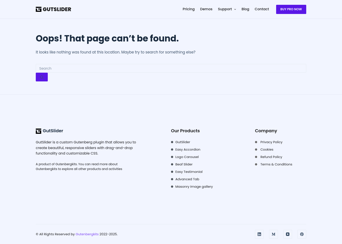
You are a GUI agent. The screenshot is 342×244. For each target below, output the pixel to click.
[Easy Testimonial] (187, 171)
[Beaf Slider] (182, 164)
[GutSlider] (180, 142)
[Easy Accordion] (185, 149)
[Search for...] (171, 68)
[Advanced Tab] (185, 179)
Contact (262, 9)
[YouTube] (287, 234)
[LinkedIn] (259, 234)
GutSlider (57, 9)
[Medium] (273, 234)
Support (228, 9)
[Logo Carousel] (185, 157)
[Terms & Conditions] (273, 164)
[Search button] (42, 77)
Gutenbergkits (66, 164)
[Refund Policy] (268, 157)
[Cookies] (264, 149)
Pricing (189, 9)
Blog (245, 9)
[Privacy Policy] (268, 142)
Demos (206, 9)
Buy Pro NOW (291, 9)
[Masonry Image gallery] (192, 186)
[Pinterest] (302, 234)
